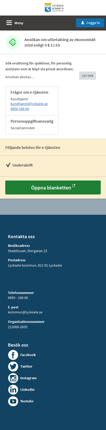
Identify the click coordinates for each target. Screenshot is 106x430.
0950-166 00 (20, 108)
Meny (19, 23)
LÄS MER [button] (87, 76)
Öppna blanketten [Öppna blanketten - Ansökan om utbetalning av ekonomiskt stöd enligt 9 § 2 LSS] (51, 187)
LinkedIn (27, 389)
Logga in (90, 22)
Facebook (28, 354)
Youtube (26, 401)
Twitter (26, 366)
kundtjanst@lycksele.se (29, 103)
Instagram (28, 378)
